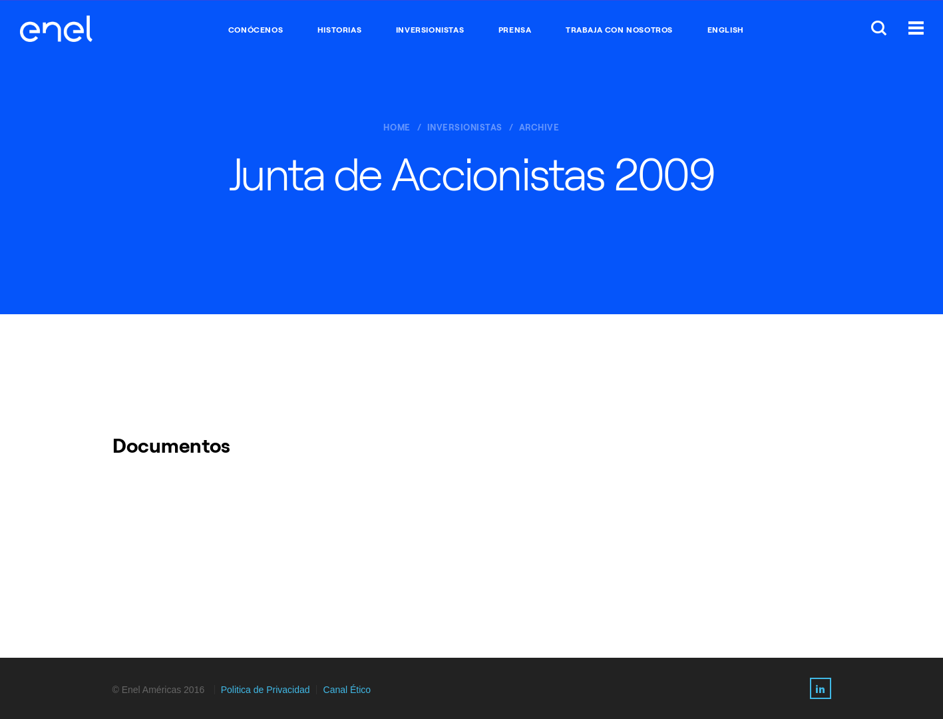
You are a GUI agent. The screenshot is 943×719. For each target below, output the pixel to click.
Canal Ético (347, 689)
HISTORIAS (339, 30)
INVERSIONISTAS (430, 30)
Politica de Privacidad (265, 689)
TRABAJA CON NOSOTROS (619, 30)
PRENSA (515, 30)
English (725, 30)
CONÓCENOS (255, 30)
